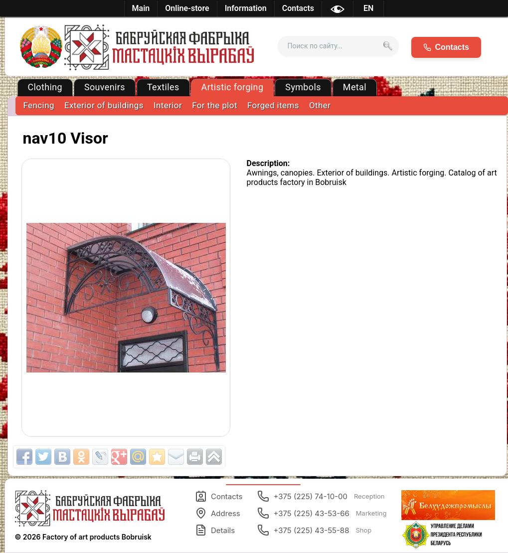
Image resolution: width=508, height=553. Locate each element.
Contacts (218, 496)
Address (217, 513)
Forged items (273, 105)
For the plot (214, 105)
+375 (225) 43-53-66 (321, 513)
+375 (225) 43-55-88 (314, 530)
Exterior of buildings (104, 105)
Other (320, 105)
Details (215, 530)
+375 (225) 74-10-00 (320, 496)
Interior (168, 105)
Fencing (38, 105)
